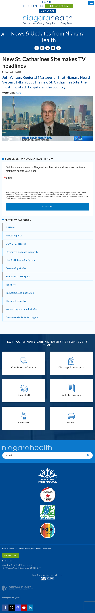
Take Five (11, 284)
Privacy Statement (9, 549)
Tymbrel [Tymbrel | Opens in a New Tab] (17, 597)
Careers (38, 6)
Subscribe (47, 206)
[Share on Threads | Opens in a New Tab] (42, 48)
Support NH (24, 395)
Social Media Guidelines (41, 549)
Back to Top (7, 561)
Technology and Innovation (20, 292)
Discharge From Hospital (71, 367)
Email (9, 178)
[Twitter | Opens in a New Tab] (11, 608)
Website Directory (71, 395)
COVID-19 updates (16, 243)
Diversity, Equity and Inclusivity (22, 251)
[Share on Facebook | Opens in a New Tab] (36, 48)
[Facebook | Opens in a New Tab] (5, 608)
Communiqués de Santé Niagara (22, 317)
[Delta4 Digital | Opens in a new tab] (17, 588)
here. (18, 92)
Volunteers (23, 422)
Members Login (10, 555)
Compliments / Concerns (23, 367)
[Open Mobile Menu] (91, 3)
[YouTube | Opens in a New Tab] (24, 608)
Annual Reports (14, 235)
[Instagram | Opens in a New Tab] (18, 608)
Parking (71, 422)
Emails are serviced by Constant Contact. (21, 198)
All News (10, 227)
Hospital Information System (20, 260)
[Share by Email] (53, 48)
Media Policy (24, 549)
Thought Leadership (16, 301)
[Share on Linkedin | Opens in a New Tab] (47, 48)
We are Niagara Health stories (21, 309)
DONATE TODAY (59, 6)
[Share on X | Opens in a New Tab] (58, 48)
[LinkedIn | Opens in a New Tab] (30, 608)
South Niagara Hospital (18, 276)
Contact (48, 11)
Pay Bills (47, 2)
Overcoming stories (16, 268)
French (26, 6)
